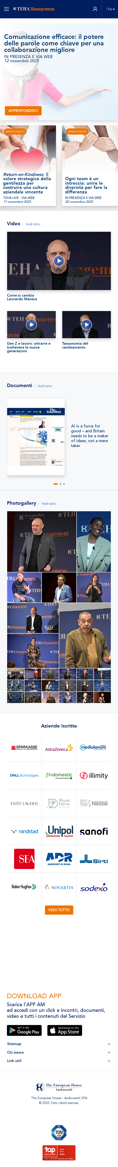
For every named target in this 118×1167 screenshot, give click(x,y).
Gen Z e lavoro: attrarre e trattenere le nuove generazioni (28, 347)
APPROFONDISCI (15, 131)
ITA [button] (109, 9)
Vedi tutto (33, 224)
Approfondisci (23, 110)
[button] (55, 484)
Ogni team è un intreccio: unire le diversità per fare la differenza (86, 185)
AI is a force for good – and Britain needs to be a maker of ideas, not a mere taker (89, 436)
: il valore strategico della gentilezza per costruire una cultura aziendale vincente (27, 183)
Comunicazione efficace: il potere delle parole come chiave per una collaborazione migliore (54, 43)
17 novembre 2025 (17, 202)
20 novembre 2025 (79, 202)
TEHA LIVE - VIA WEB (19, 198)
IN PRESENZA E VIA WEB (28, 56)
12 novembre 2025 (21, 61)
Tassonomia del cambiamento (75, 345)
